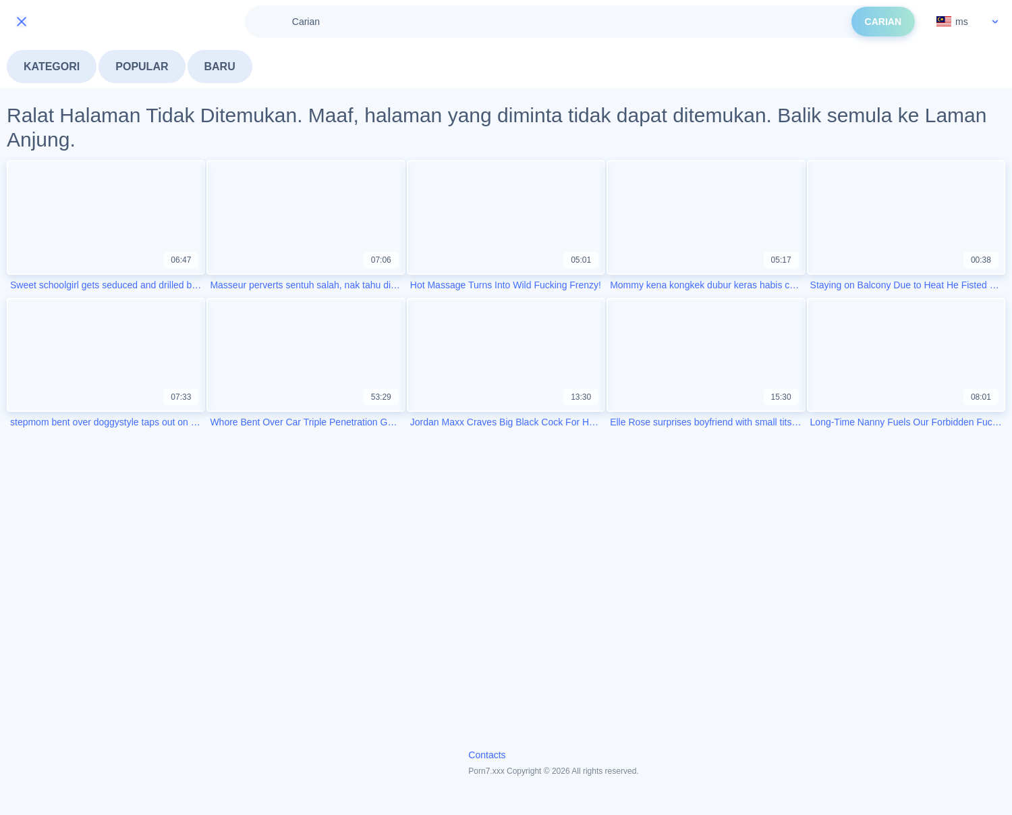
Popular (141, 66)
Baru (219, 66)
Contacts (486, 755)
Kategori (52, 66)
